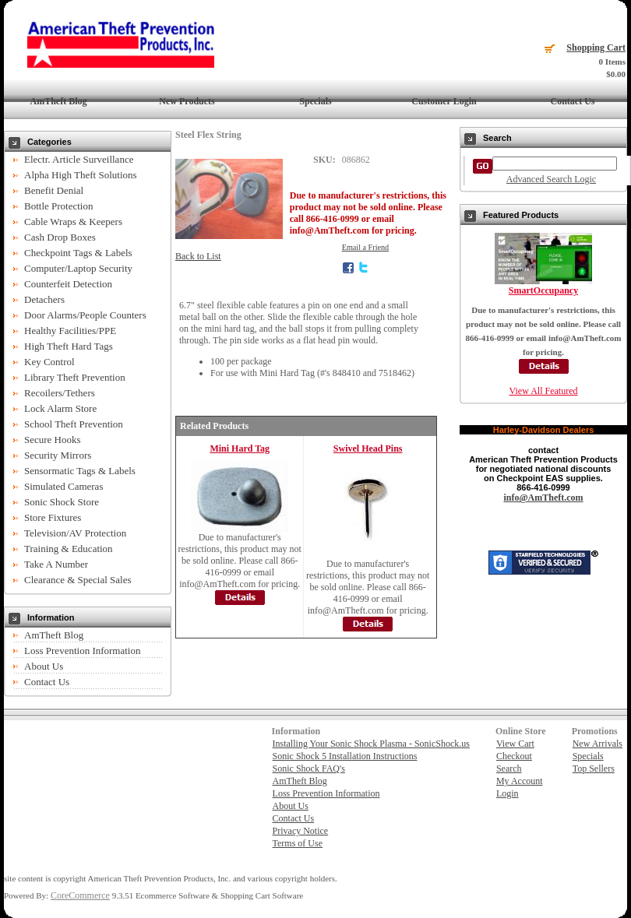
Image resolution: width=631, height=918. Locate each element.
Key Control (49, 362)
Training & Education (68, 548)
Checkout (514, 756)
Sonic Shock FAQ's (309, 768)
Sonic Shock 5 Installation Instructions (345, 756)
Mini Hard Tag (240, 448)
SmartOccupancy (543, 290)
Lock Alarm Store (60, 408)
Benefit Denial (53, 190)
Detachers (44, 299)
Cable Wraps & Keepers (73, 221)
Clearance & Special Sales (78, 580)
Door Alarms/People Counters (85, 315)
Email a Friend (366, 247)
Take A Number (56, 564)
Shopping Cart (596, 47)
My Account (519, 781)
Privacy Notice (301, 830)
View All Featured (543, 390)
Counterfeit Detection (68, 284)
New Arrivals (597, 743)
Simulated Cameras (63, 486)
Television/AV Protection (75, 533)
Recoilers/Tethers (59, 393)
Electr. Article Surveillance (78, 159)
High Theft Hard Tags (68, 346)
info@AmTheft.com (543, 497)
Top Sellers (594, 768)
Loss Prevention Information (82, 650)
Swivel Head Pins (368, 448)
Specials (315, 101)
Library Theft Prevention (74, 377)
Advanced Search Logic (551, 179)
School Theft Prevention (73, 424)
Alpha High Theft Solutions (80, 175)
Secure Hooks (52, 439)
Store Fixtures (52, 517)
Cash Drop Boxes (60, 237)
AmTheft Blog (58, 101)
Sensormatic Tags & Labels (80, 471)
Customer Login (443, 101)
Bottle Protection (58, 206)
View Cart (515, 743)
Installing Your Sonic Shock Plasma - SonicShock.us (371, 743)
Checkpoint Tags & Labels (78, 253)
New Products (186, 101)
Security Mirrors (57, 455)
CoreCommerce (80, 895)
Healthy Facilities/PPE (70, 330)
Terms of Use (298, 843)
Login (507, 793)
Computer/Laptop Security (78, 268)
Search (509, 768)
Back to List (198, 256)
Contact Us (573, 101)
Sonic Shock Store (61, 502)
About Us (43, 666)
